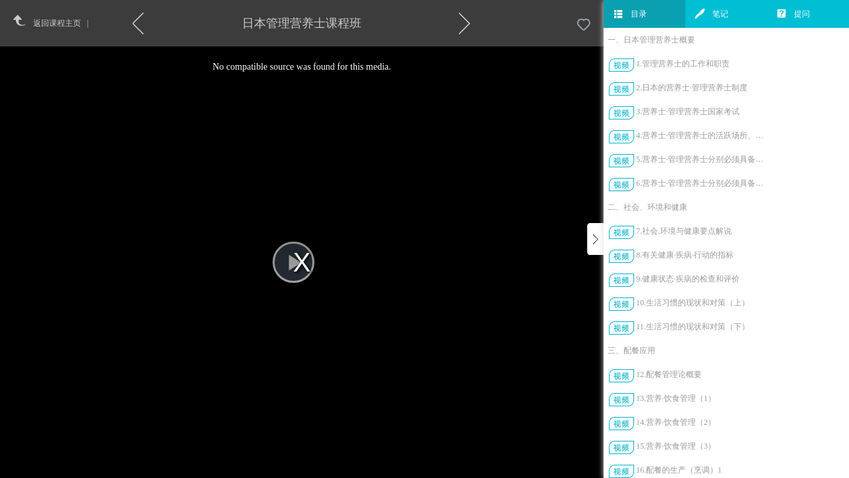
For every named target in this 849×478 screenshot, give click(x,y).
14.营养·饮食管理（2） (676, 422)
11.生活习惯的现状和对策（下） (693, 326)
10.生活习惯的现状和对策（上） (693, 302)
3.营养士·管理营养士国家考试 (688, 111)
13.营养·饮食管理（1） (676, 398)
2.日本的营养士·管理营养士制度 (692, 87)
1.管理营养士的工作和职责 (683, 63)
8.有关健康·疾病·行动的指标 (685, 255)
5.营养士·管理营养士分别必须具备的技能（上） (702, 159)
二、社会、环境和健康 (647, 207)
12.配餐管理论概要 (669, 374)
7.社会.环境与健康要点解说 (684, 231)
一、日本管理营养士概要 (651, 39)
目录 (630, 14)
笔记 (711, 14)
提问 (793, 14)
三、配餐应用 (631, 350)
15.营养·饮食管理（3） (676, 446)
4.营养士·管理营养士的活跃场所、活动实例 (702, 135)
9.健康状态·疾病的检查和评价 (688, 278)
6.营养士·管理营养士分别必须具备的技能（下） (702, 183)
